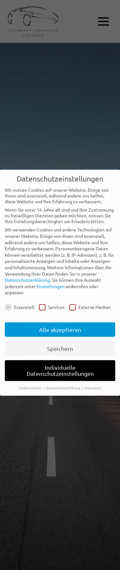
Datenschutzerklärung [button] (63, 382)
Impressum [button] (92, 382)
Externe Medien (90, 302)
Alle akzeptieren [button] (60, 324)
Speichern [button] (60, 343)
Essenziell (19, 302)
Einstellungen (50, 281)
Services (52, 302)
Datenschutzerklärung (27, 274)
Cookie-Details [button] (31, 382)
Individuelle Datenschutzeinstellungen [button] (60, 365)
